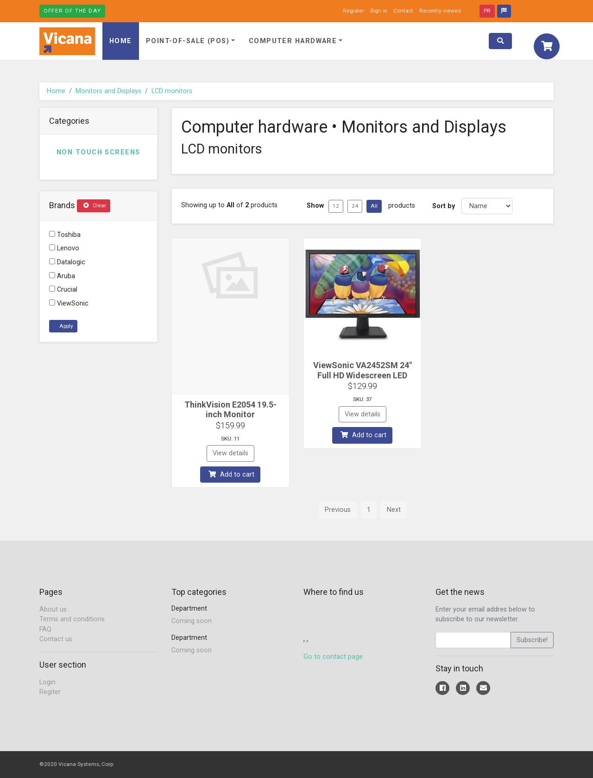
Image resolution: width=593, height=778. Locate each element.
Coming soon (191, 621)
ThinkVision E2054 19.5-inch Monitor (230, 410)
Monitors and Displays (108, 91)
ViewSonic (68, 303)
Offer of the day (72, 10)
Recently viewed (440, 10)
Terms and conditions (72, 619)
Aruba (62, 276)
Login (47, 682)
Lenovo (64, 248)
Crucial (63, 289)
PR (487, 10)
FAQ (45, 629)
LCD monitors (171, 91)
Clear (94, 205)
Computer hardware (293, 41)
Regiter (50, 692)
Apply (65, 326)
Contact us (55, 639)
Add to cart (231, 474)
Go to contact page (333, 657)
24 (355, 206)
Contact (403, 10)
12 (336, 206)
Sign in (378, 10)
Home (120, 41)
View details (230, 453)
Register (353, 10)
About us (53, 609)
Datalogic (67, 262)
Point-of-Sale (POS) (187, 41)
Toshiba (65, 235)
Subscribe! (532, 640)
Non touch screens (98, 152)
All (374, 206)
